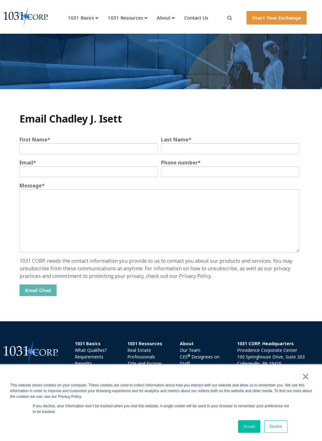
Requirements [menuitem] (89, 357)
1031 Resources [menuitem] (125, 17)
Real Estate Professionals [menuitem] (141, 353)
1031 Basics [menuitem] (81, 17)
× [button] (305, 376)
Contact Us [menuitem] (196, 17)
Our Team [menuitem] (190, 350)
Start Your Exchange (276, 17)
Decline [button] (275, 426)
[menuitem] (99, 343)
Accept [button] (249, 426)
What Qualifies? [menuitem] (91, 350)
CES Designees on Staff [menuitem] (199, 359)
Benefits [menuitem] (83, 363)
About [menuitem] (163, 17)
